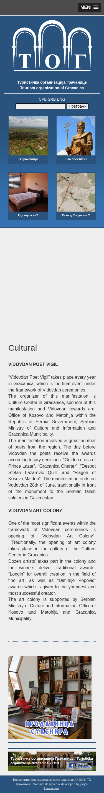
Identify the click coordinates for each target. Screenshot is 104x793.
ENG (61, 99)
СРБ (43, 99)
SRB (52, 99)
